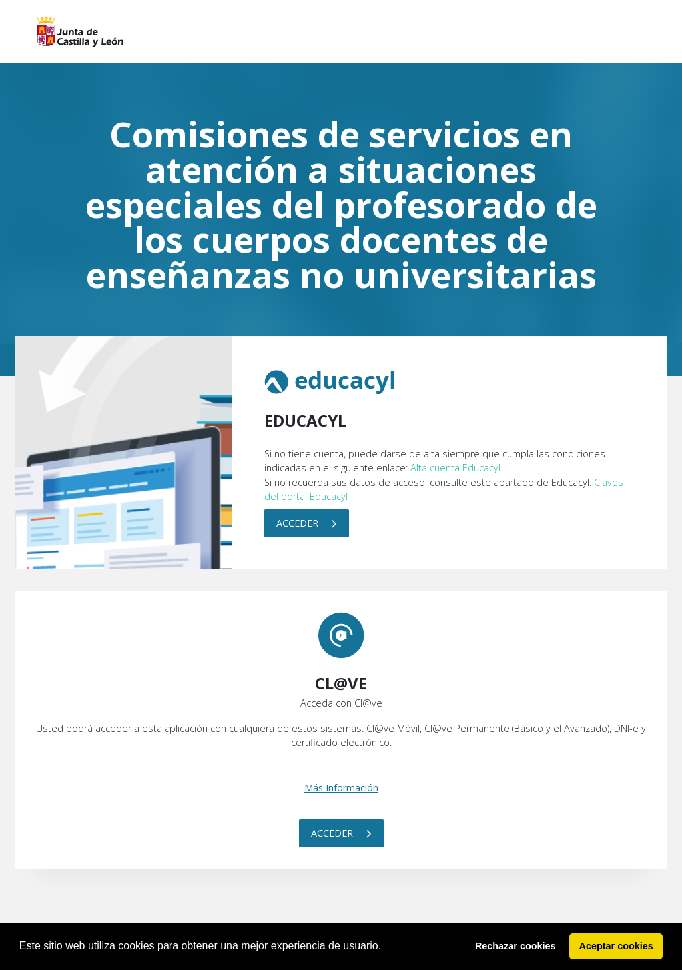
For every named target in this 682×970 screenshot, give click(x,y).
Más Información (341, 787)
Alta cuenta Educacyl (455, 467)
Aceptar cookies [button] (616, 946)
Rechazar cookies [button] (515, 946)
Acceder (306, 523)
